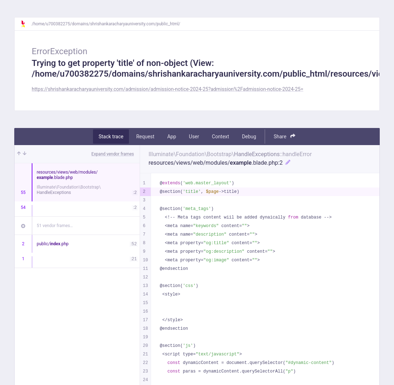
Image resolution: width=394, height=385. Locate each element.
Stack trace (111, 136)
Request (145, 136)
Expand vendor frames (113, 154)
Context (220, 136)
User (194, 136)
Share (284, 136)
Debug (249, 136)
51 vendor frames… (55, 225)
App (171, 136)
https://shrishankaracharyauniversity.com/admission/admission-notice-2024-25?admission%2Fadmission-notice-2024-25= (167, 89)
